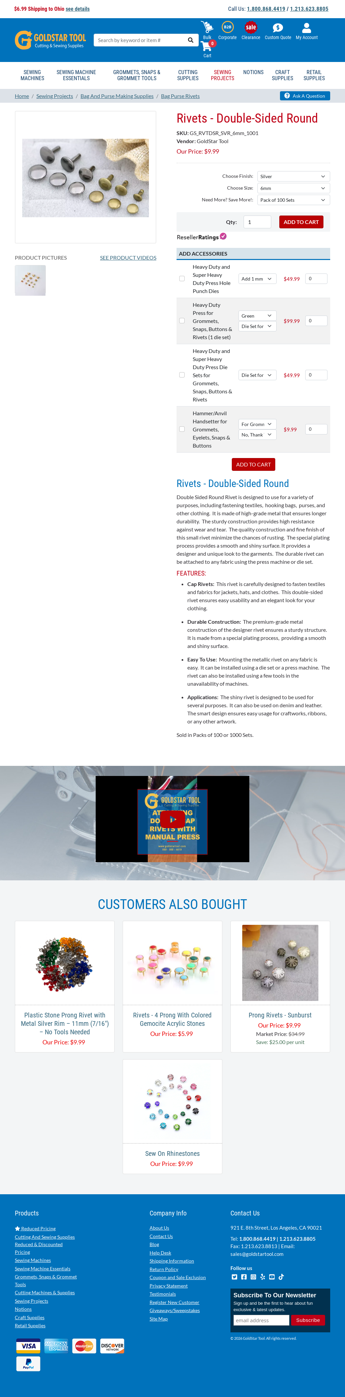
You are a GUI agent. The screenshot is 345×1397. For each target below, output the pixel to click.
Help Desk (160, 1253)
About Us (159, 1228)
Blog (154, 1244)
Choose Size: (240, 188)
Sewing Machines (33, 1260)
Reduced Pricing (35, 1228)
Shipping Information (172, 1261)
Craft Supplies (29, 1317)
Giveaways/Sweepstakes (175, 1310)
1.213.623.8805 (309, 8)
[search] (191, 40)
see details (78, 9)
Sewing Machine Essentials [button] (76, 75)
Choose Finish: (237, 176)
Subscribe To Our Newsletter (274, 1295)
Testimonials (163, 1294)
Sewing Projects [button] (222, 75)
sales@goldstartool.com (256, 1254)
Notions (23, 1309)
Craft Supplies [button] (282, 75)
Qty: (231, 222)
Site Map (159, 1319)
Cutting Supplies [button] (187, 75)
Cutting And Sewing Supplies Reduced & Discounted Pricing (45, 1244)
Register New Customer (174, 1302)
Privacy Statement (169, 1286)
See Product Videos (128, 257)
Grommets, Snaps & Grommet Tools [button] (136, 75)
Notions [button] (253, 72)
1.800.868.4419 (266, 8)
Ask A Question (304, 96)
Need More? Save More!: (227, 199)
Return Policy (164, 1269)
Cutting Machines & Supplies (45, 1292)
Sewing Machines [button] (32, 75)
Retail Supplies (30, 1325)
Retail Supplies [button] (314, 75)
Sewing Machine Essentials (42, 1268)
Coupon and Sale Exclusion (178, 1277)
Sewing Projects (31, 1301)
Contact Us (161, 1236)
